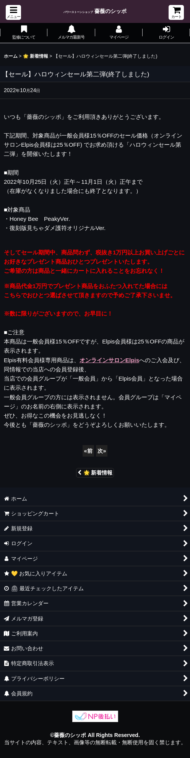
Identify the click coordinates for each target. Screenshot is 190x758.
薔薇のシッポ (95, 11)
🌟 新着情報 (95, 473)
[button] (13, 12)
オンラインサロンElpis (109, 360)
